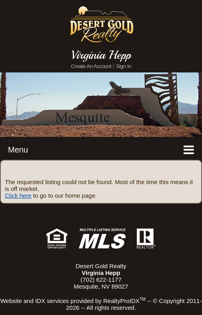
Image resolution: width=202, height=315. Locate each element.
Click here (18, 195)
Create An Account (91, 66)
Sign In (123, 66)
